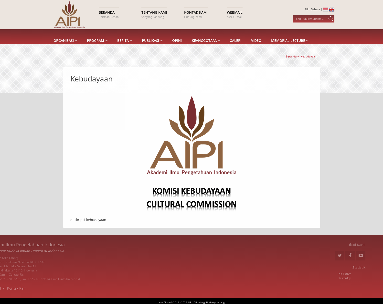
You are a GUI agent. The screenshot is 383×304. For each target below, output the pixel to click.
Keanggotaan (206, 47)
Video (256, 47)
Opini (177, 47)
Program (97, 47)
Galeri (235, 47)
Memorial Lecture (289, 47)
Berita (124, 47)
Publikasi (152, 47)
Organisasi (65, 47)
